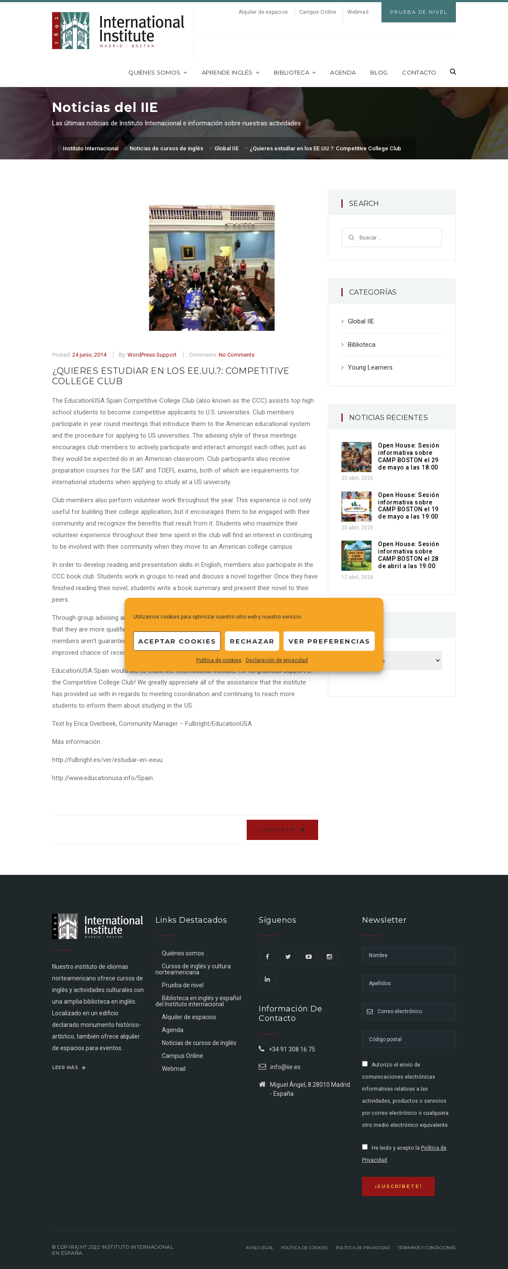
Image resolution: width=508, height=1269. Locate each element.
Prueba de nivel (183, 985)
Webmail (358, 12)
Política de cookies (219, 660)
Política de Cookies (304, 1247)
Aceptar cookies (177, 641)
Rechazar (252, 641)
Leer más (69, 1067)
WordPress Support (152, 354)
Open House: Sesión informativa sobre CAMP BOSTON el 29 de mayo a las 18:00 (408, 456)
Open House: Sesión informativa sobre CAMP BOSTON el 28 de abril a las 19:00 (408, 555)
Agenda (343, 72)
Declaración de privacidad (277, 660)
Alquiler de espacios (263, 12)
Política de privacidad (363, 1247)
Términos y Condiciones (427, 1247)
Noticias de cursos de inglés (199, 1042)
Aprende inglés (231, 72)
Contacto (419, 72)
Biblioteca (295, 72)
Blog (378, 72)
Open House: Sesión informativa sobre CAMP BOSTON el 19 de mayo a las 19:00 (408, 505)
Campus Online (317, 12)
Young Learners (370, 367)
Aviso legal (259, 1247)
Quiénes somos (157, 72)
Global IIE (361, 321)
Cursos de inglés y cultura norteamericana (193, 969)
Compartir (282, 830)
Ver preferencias (329, 641)
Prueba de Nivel (418, 12)
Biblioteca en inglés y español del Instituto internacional (198, 1001)
